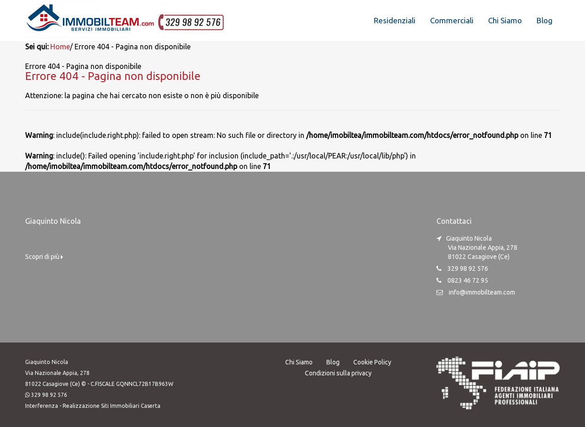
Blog (545, 20)
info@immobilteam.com (482, 292)
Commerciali (451, 20)
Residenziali (394, 20)
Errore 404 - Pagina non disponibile (113, 76)
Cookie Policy (372, 362)
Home (60, 46)
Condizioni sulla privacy (338, 373)
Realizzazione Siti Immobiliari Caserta (111, 406)
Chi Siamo (505, 20)
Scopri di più (44, 256)
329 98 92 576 (49, 395)
